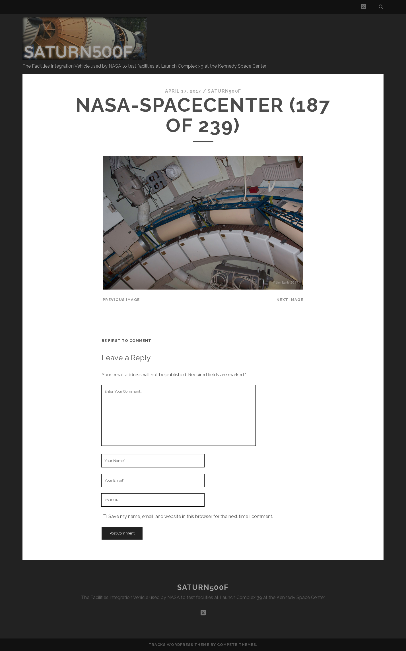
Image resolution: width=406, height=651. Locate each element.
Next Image (290, 300)
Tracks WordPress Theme (179, 644)
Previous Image (121, 300)
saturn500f (224, 91)
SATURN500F (203, 587)
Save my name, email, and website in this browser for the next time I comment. (190, 516)
